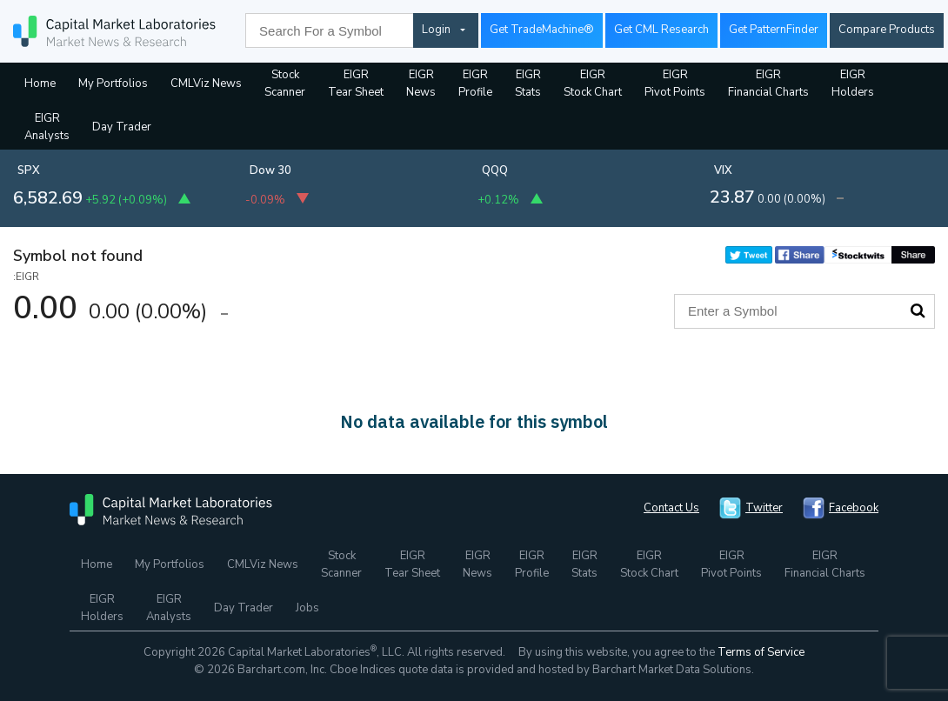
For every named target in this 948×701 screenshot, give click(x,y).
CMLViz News (206, 83)
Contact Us (671, 508)
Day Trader (121, 127)
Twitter (764, 508)
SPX (28, 170)
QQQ (495, 170)
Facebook (853, 508)
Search (917, 310)
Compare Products (886, 29)
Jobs (307, 608)
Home (40, 83)
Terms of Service (761, 652)
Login (436, 29)
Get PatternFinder (773, 29)
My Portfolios (113, 83)
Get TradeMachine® (542, 29)
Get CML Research (661, 29)
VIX (723, 170)
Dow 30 (270, 170)
